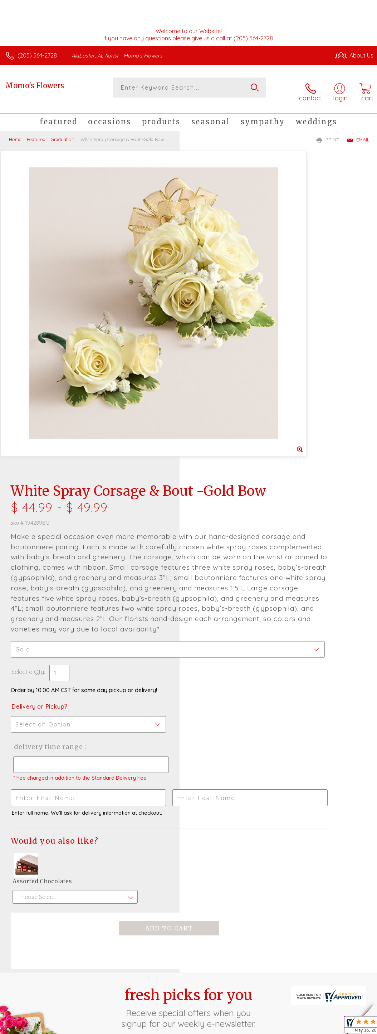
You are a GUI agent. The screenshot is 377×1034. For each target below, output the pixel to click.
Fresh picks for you (188, 760)
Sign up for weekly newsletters (189, 799)
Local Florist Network (303, 973)
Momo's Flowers (34, 85)
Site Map (347, 973)
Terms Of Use (210, 973)
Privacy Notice (252, 973)
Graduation (62, 132)
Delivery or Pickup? (219, 451)
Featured (36, 132)
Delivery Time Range (226, 492)
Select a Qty (207, 416)
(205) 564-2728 (37, 55)
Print (328, 132)
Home (15, 132)
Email (358, 132)
